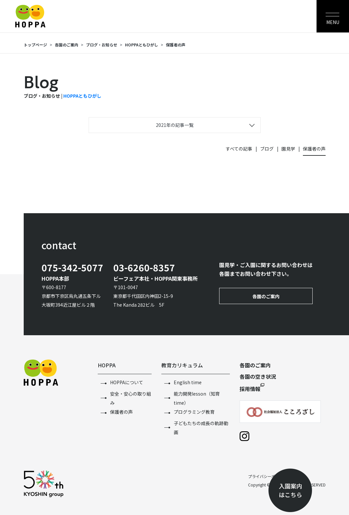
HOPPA (107, 365)
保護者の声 (175, 44)
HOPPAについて (126, 382)
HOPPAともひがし (141, 44)
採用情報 (250, 389)
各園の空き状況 (258, 376)
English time (188, 382)
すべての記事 (239, 148)
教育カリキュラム (182, 365)
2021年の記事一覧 (174, 125)
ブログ (267, 148)
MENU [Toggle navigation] (332, 22)
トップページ (35, 44)
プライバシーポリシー (267, 476)
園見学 (288, 148)
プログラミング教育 (194, 412)
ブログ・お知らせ (101, 44)
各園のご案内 (66, 44)
